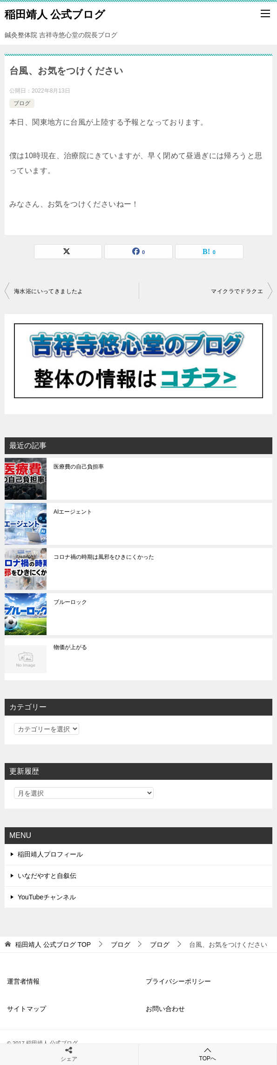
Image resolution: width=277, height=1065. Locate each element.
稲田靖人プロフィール (50, 854)
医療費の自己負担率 (79, 466)
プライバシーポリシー (178, 981)
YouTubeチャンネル (47, 897)
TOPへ (208, 1054)
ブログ (22, 103)
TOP (53, 944)
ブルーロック (70, 602)
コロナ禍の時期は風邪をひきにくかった (104, 557)
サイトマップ (26, 1008)
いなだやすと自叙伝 (47, 875)
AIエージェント (73, 512)
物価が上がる (70, 647)
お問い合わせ (165, 1008)
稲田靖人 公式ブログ (55, 13)
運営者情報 (23, 981)
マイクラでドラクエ (237, 291)
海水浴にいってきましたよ (48, 291)
